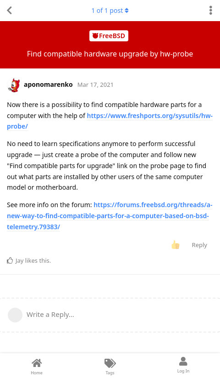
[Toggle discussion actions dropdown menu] (211, 10)
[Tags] (110, 365)
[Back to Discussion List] (9, 10)
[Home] (36, 365)
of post (110, 10)
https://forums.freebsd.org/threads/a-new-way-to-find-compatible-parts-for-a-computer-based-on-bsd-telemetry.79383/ (109, 215)
